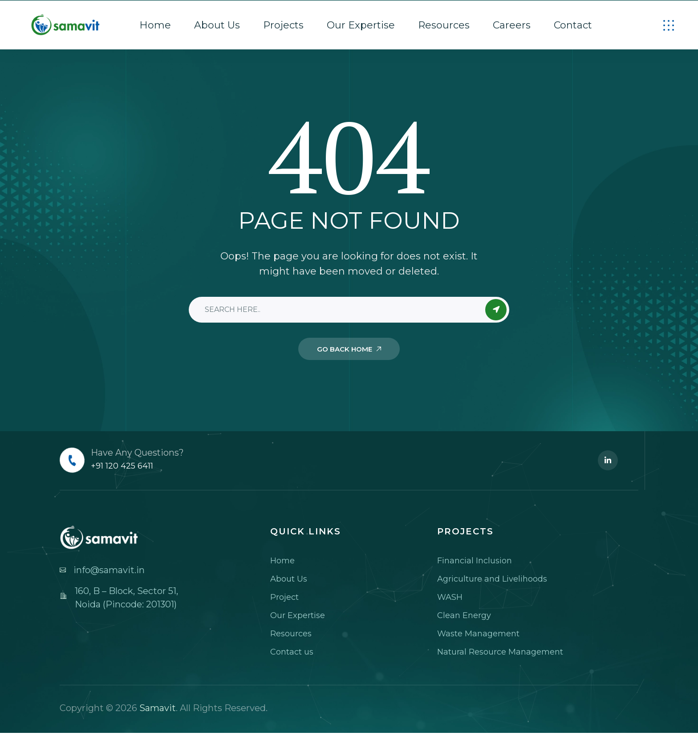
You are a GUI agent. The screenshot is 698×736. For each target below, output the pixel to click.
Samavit (157, 708)
